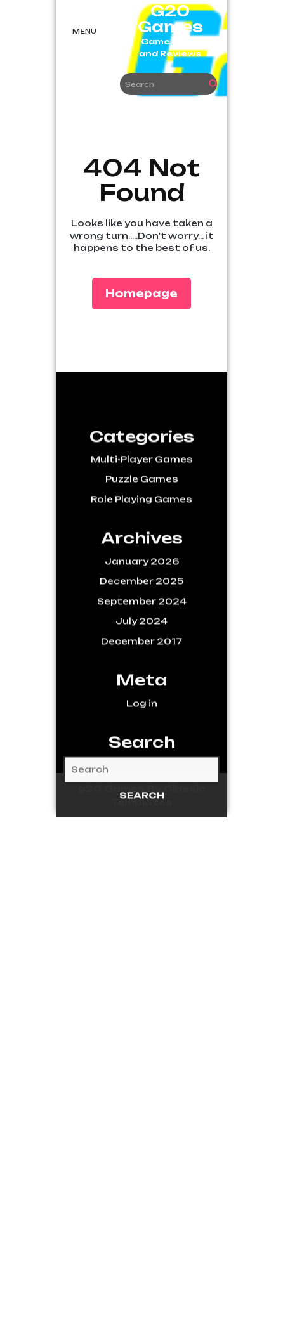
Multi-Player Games (142, 496)
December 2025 (141, 618)
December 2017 (141, 678)
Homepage (146, 292)
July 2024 (141, 658)
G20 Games (170, 19)
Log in (141, 740)
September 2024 (142, 638)
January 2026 (142, 599)
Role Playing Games (141, 536)
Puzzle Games (141, 516)
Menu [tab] (84, 31)
